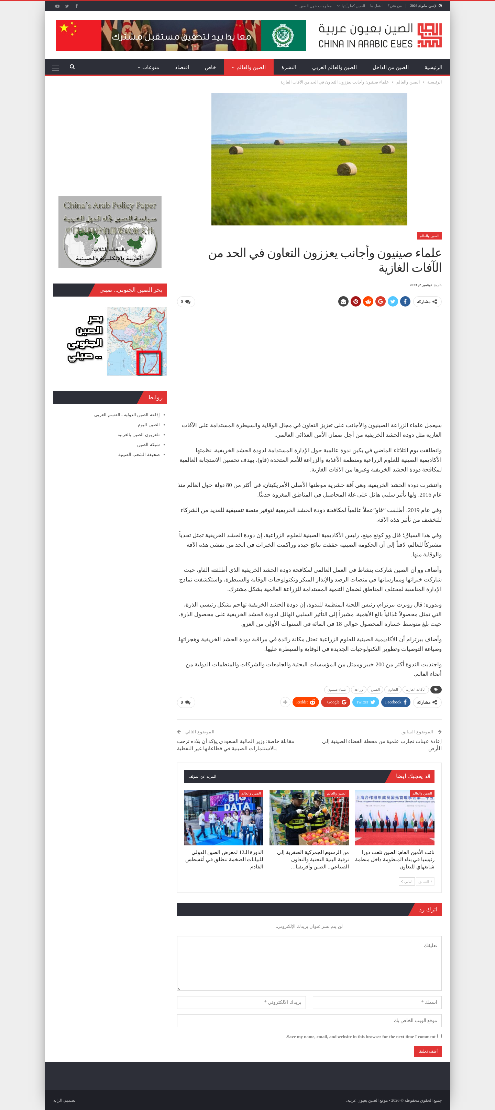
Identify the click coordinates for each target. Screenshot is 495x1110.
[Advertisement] (309, 361)
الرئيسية (433, 67)
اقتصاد (182, 67)
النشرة (289, 67)
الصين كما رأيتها (353, 6)
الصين (375, 689)
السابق (425, 880)
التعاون (393, 689)
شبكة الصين (148, 444)
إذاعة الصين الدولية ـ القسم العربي (127, 414)
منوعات (150, 67)
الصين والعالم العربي (334, 67)
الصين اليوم (149, 424)
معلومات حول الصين (315, 6)
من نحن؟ (395, 5)
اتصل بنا (376, 5)
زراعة (358, 689)
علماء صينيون (337, 689)
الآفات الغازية (416, 689)
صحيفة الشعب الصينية (139, 454)
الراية (57, 1099)
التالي (406, 880)
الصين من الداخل (391, 67)
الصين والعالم (251, 67)
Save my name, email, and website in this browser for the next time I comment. (361, 1035)
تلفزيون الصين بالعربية (139, 434)
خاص (210, 67)
